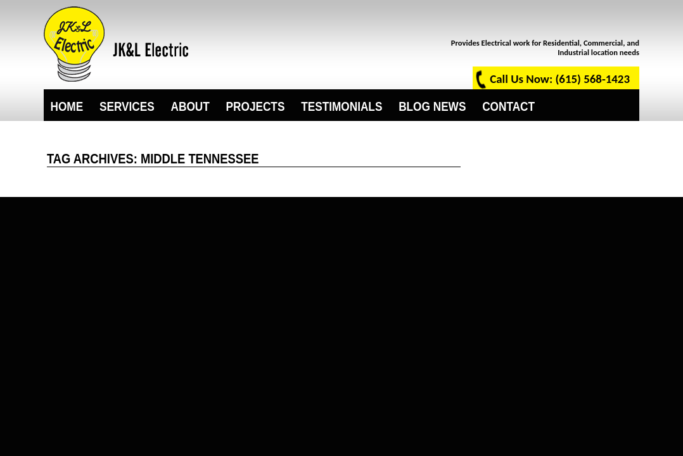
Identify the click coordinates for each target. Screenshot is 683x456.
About (190, 105)
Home (67, 105)
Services (127, 105)
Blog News (432, 105)
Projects (255, 105)
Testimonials (341, 105)
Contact (508, 105)
